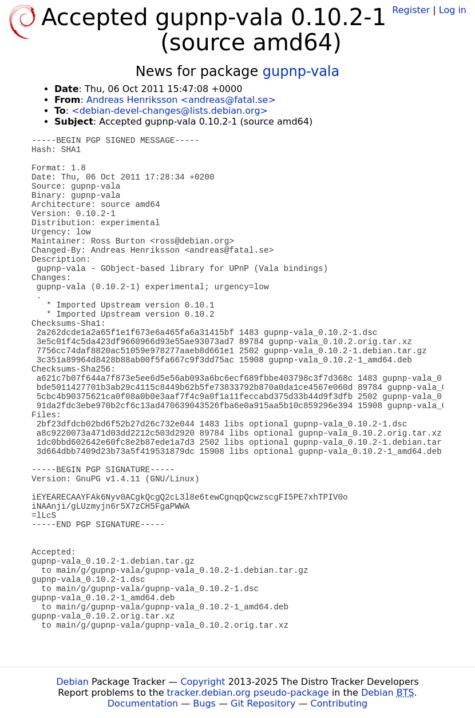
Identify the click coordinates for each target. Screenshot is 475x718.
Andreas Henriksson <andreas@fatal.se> (181, 99)
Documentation (143, 703)
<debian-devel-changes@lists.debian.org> (170, 110)
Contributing (339, 703)
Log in (452, 10)
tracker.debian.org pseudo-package (248, 692)
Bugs (204, 703)
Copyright (202, 681)
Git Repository (263, 703)
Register (411, 10)
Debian (72, 681)
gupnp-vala (301, 71)
